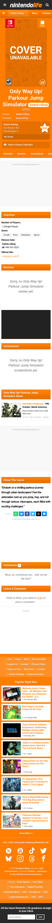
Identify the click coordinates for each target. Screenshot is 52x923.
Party (15, 235)
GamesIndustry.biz (19, 897)
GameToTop (22, 118)
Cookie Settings (16, 674)
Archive (41, 669)
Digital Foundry (35, 887)
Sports (37, 235)
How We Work (39, 659)
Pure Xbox (38, 882)
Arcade (6, 235)
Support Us (12, 664)
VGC (46, 892)
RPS (41, 897)
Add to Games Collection (18, 145)
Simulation (25, 235)
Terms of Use (14, 669)
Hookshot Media (23, 868)
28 (16, 414)
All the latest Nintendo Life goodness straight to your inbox (26, 909)
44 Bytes (31, 871)
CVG (33, 897)
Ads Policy (29, 669)
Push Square (23, 882)
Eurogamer (34, 892)
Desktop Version (35, 674)
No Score (8, 136)
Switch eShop (23, 114)
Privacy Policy (38, 664)
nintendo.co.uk (10, 256)
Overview (8, 153)
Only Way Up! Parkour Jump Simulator (26, 98)
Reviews (22, 153)
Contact (25, 664)
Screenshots (37, 153)
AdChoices (42, 871)
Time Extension (17, 887)
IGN (24, 892)
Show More (26, 833)
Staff (26, 659)
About (18, 659)
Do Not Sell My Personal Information (26, 874)
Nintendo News (12, 892)
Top (9, 659)
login (40, 597)
